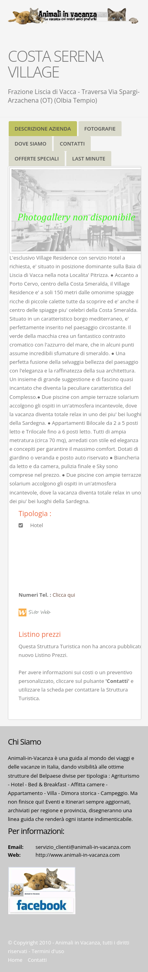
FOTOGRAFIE (100, 128)
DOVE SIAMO (30, 143)
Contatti (37, 959)
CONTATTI (72, 143)
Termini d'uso (48, 951)
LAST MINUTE (88, 158)
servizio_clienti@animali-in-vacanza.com (83, 846)
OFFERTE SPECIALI (37, 158)
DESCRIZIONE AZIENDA (43, 128)
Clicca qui (63, 594)
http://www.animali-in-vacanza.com (78, 854)
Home (15, 959)
